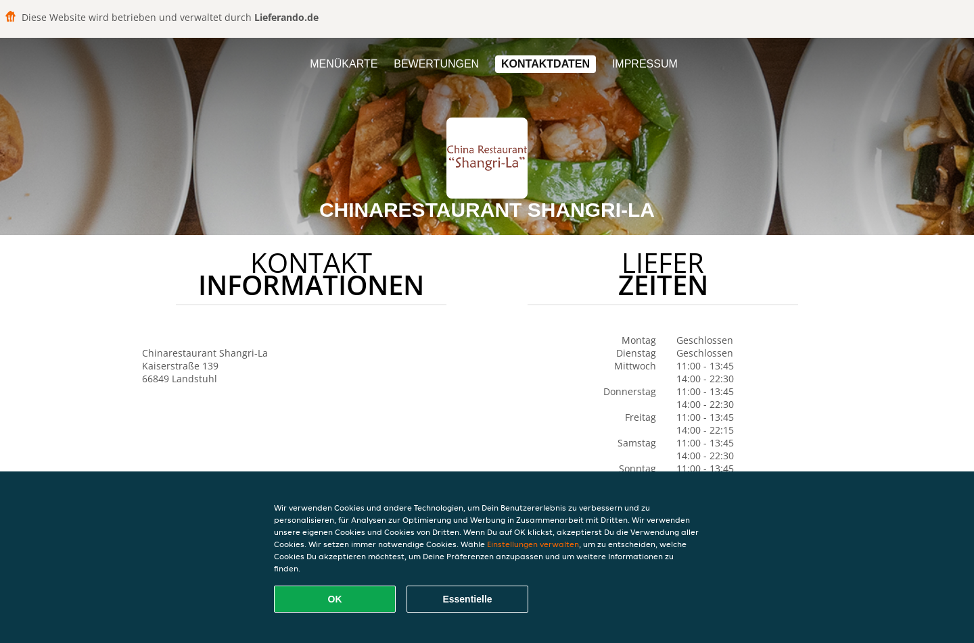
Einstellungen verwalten (533, 544)
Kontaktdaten (545, 64)
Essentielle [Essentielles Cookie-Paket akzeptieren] (467, 599)
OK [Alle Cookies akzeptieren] (335, 599)
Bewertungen (436, 64)
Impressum (645, 64)
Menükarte (343, 64)
